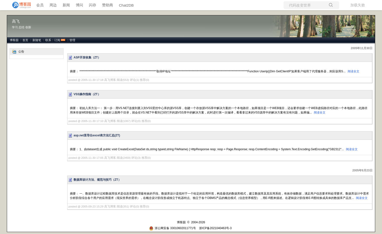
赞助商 (107, 5)
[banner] (19, 5)
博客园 (14, 40)
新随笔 (36, 40)
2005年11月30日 (361, 48)
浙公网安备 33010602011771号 (172, 228)
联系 (48, 40)
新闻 (66, 5)
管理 (72, 40)
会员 (40, 5)
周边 (53, 5)
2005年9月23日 (362, 170)
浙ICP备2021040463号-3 (215, 228)
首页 (25, 40)
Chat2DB (126, 5)
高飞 (16, 21)
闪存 (92, 5)
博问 (79, 5)
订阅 (57, 40)
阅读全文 (353, 71)
